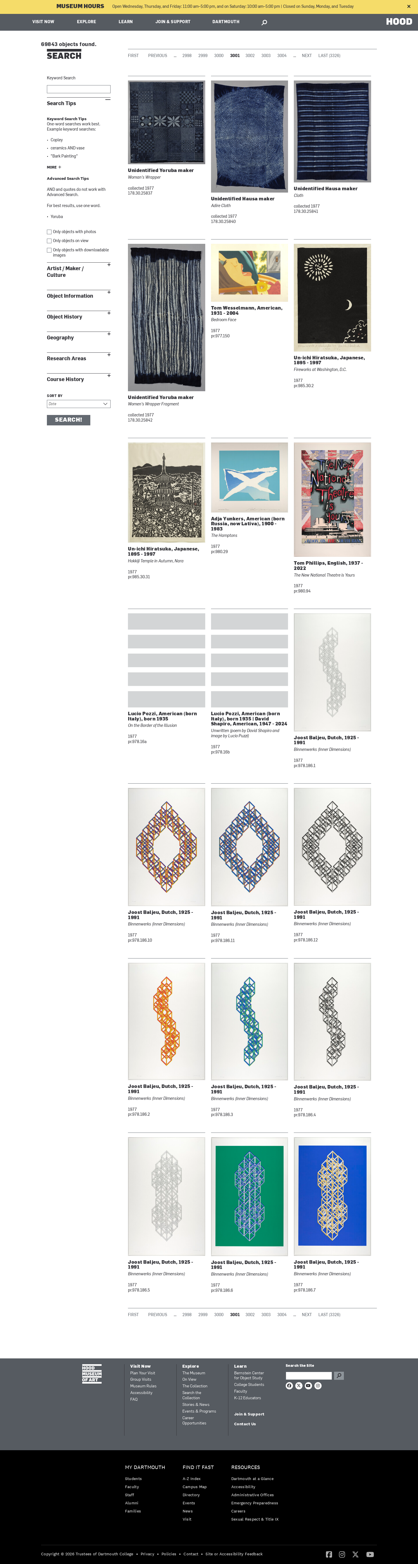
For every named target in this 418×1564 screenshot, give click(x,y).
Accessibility (141, 1393)
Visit (187, 1519)
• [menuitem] (137, 1553)
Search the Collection (191, 1395)
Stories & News (196, 1405)
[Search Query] (309, 1376)
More (52, 167)
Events (189, 1503)
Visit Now (43, 22)
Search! (68, 420)
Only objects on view (71, 241)
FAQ (134, 1399)
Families (133, 1511)
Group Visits (140, 1380)
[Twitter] (355, 1554)
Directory (191, 1494)
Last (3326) (329, 56)
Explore (86, 22)
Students (133, 1478)
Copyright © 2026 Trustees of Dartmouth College (87, 1553)
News (188, 1511)
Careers (238, 1511)
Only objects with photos (74, 232)
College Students (249, 1385)
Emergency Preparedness (254, 1503)
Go (339, 1376)
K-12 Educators (247, 1398)
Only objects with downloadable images (81, 253)
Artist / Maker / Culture (65, 272)
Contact (191, 1553)
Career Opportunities (194, 1421)
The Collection (195, 1386)
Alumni (132, 1503)
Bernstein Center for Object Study (249, 1376)
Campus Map (195, 1486)
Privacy (147, 1553)
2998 (187, 56)
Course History (65, 379)
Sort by (55, 396)
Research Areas (66, 359)
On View (189, 1380)
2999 (203, 56)
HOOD (399, 21)
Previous (157, 56)
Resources (245, 1467)
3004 (282, 56)
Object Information (70, 296)
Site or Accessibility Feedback (234, 1553)
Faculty (240, 1391)
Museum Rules (143, 1386)
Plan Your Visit (142, 1373)
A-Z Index (192, 1478)
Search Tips (61, 103)
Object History (64, 317)
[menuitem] (146, 1491)
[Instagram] (342, 1554)
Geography (60, 338)
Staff (129, 1494)
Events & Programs (199, 1411)
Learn (126, 22)
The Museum (193, 1373)
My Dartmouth (145, 1467)
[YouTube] (370, 1554)
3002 (250, 56)
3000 (218, 56)
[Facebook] (329, 1554)
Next (307, 56)
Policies (169, 1553)
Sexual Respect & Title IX (255, 1519)
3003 (266, 56)
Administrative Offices (252, 1494)
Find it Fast (198, 1467)
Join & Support (173, 22)
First (133, 56)
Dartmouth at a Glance (252, 1478)
